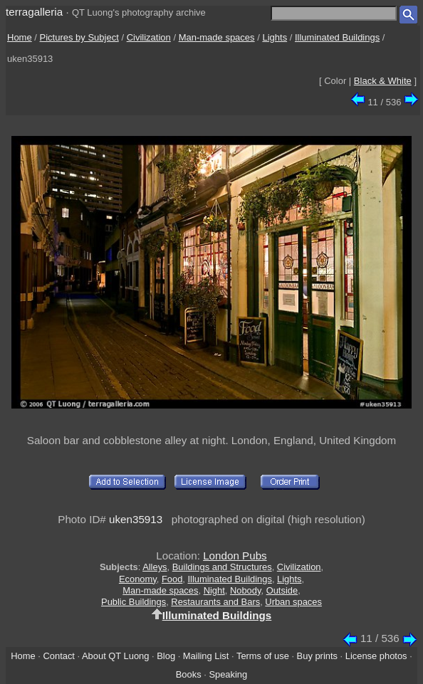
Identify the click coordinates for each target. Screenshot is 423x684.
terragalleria (34, 12)
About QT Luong (115, 656)
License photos (376, 656)
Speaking (228, 674)
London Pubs (235, 555)
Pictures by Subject (79, 37)
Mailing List (206, 656)
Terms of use (262, 656)
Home (19, 37)
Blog (166, 656)
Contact (58, 656)
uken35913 (135, 519)
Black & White (383, 80)
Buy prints (317, 656)
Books (189, 674)
